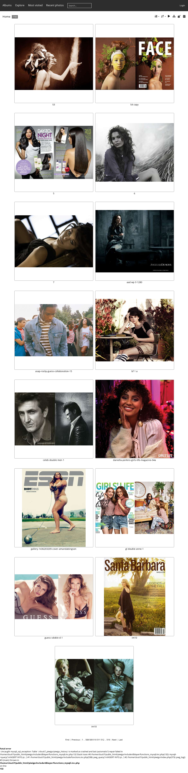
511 (98, 739)
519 (108, 739)
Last (121, 739)
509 (91, 739)
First (67, 739)
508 (87, 739)
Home (6, 16)
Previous (76, 739)
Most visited (35, 5)
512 (102, 739)
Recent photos (55, 5)
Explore (19, 5)
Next (114, 739)
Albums (7, 5)
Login (182, 5)
